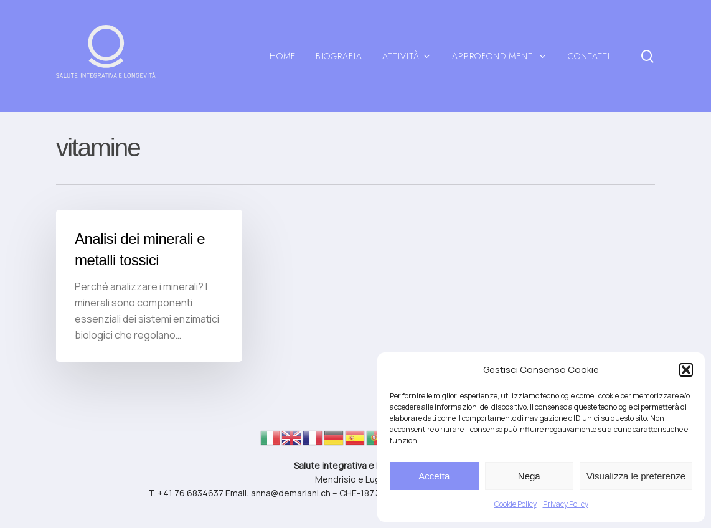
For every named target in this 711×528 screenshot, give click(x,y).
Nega (529, 476)
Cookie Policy (515, 504)
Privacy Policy (565, 504)
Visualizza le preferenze (635, 476)
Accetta (434, 476)
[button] (686, 370)
